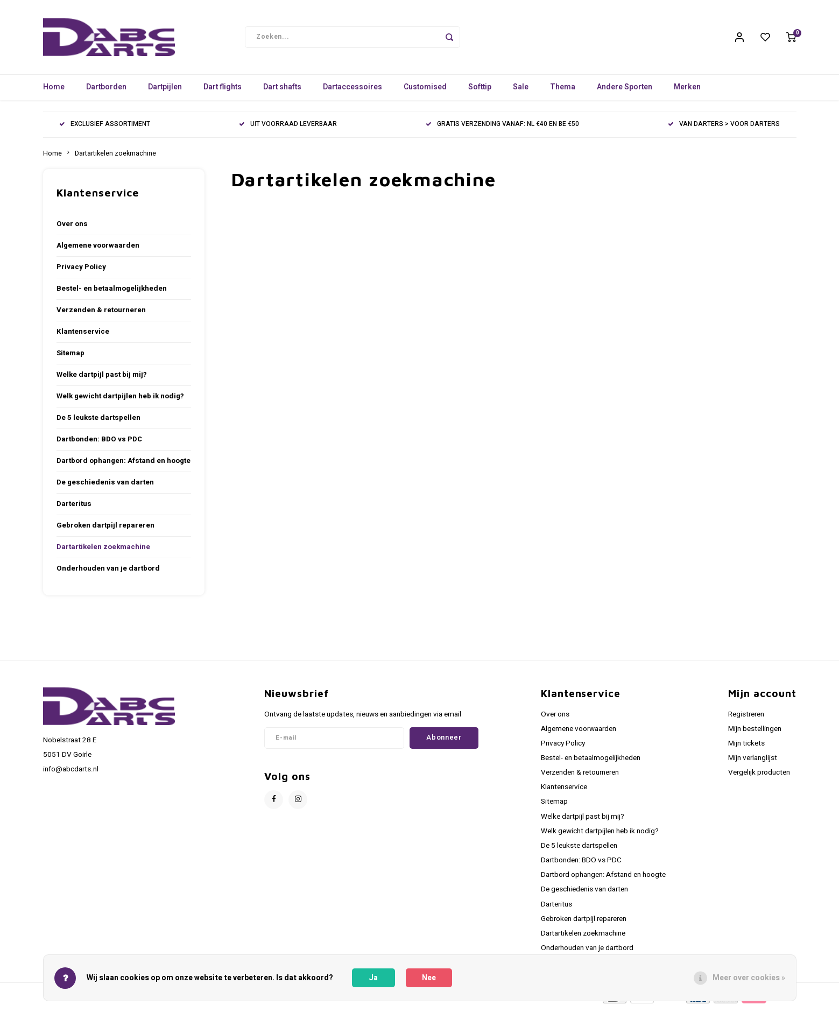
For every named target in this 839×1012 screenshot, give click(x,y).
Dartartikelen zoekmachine (115, 157)
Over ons (72, 227)
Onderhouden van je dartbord (108, 572)
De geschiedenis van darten (105, 486)
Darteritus (74, 507)
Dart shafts (282, 91)
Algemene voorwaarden (98, 249)
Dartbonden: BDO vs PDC (99, 443)
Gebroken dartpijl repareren (105, 529)
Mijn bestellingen (754, 732)
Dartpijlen (165, 91)
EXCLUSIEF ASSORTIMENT (104, 128)
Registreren (746, 718)
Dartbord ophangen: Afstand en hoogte (124, 464)
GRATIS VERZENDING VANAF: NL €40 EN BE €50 (502, 128)
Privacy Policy (81, 270)
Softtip (479, 91)
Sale (520, 91)
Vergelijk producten (759, 776)
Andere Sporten (624, 91)
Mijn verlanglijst (752, 761)
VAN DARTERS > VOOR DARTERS (724, 128)
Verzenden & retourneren (101, 313)
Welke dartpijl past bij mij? (102, 378)
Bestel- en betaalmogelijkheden (112, 292)
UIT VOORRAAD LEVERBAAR (288, 128)
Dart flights (222, 91)
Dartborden (106, 91)
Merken (687, 91)
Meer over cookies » (749, 977)
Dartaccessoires (352, 91)
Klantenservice (83, 335)
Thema (562, 91)
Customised (425, 91)
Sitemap (70, 357)
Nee (429, 977)
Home (54, 91)
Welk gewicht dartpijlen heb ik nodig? (120, 400)
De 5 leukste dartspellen (98, 421)
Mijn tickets (746, 747)
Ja (373, 977)
